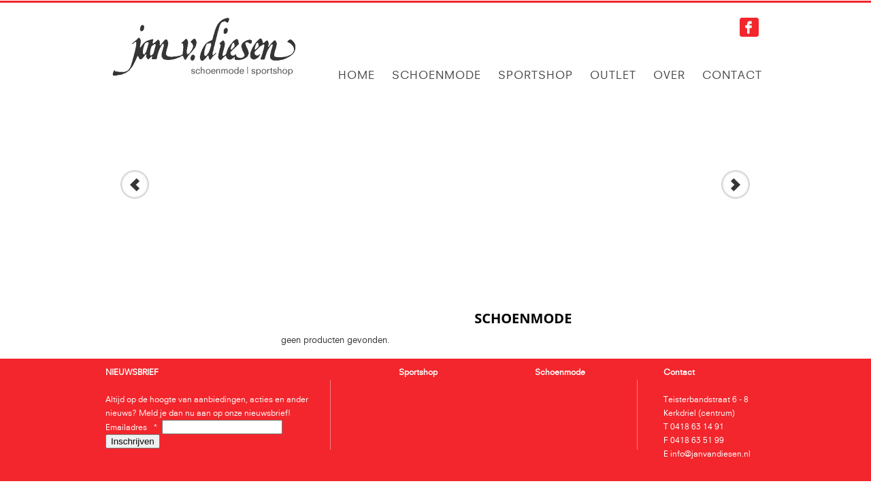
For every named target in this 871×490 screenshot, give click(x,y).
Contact (732, 75)
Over (669, 75)
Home (356, 75)
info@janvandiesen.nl (710, 453)
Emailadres (133, 427)
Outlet (613, 75)
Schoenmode (436, 75)
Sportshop (535, 75)
